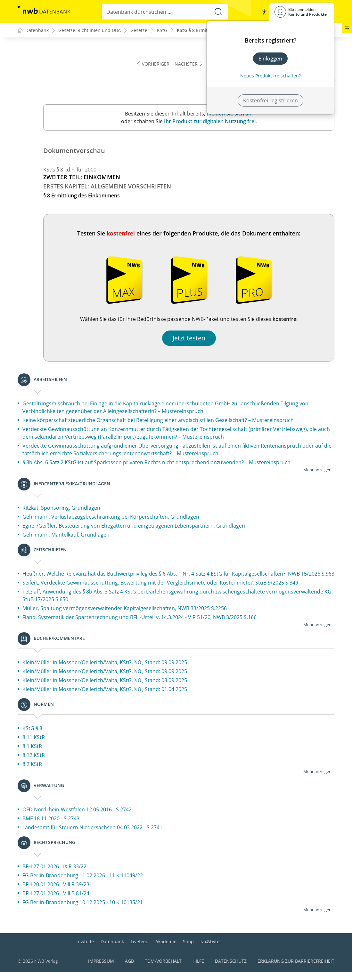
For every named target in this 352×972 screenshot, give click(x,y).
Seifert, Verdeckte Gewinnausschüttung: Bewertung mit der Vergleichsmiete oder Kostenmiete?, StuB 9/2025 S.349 (160, 582)
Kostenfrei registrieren (270, 100)
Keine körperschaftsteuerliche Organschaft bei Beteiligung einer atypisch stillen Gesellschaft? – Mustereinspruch (158, 420)
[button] (264, 11)
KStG (162, 31)
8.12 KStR (33, 755)
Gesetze (138, 31)
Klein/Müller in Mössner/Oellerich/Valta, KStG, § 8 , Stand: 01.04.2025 (104, 689)
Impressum (101, 961)
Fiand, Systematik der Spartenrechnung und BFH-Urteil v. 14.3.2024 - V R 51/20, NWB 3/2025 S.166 (139, 617)
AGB (129, 961)
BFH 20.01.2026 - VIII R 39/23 (55, 884)
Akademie (165, 941)
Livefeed (140, 941)
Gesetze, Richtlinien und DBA (89, 31)
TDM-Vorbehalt (163, 961)
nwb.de (86, 941)
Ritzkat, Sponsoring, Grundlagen (61, 508)
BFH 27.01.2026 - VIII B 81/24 (55, 893)
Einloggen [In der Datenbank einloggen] (270, 58)
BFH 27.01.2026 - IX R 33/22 (54, 866)
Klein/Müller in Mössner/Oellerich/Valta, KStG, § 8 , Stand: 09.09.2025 (104, 662)
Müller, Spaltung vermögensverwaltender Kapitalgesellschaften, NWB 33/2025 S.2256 (124, 608)
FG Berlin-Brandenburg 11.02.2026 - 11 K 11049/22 (82, 875)
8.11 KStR (33, 737)
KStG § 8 (32, 728)
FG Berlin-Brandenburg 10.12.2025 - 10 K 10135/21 (82, 902)
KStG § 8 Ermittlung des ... (205, 31)
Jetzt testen (189, 338)
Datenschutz (231, 961)
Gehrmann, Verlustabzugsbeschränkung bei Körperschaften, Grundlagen (110, 517)
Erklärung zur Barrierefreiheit (296, 961)
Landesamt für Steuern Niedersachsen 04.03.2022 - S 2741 (92, 827)
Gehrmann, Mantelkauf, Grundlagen (66, 534)
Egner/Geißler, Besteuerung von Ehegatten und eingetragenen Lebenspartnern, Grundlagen (133, 526)
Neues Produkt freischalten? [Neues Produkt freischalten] (270, 76)
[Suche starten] (218, 12)
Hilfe (198, 961)
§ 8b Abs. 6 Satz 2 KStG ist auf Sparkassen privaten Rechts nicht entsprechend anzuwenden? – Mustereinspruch (156, 462)
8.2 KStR (32, 764)
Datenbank (112, 941)
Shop (188, 941)
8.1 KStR (32, 746)
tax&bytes (211, 941)
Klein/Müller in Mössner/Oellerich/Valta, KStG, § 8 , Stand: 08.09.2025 (104, 680)
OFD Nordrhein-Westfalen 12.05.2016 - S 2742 (77, 809)
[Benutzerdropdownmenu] (301, 12)
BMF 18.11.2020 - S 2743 (50, 818)
